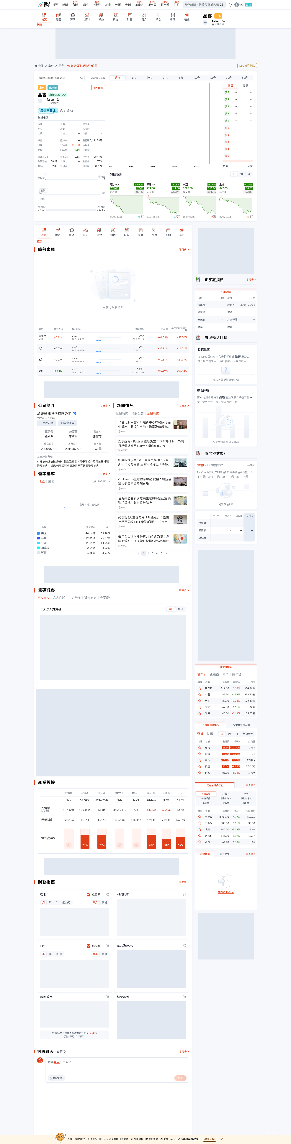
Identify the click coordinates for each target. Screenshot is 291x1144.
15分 (213, 77)
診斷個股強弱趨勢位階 (84, 65)
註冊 (248, 4)
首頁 (55, 4)
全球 (128, 4)
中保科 (208, 688)
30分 (229, 77)
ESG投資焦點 (247, 65)
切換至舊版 (99, 78)
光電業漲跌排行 (210, 725)
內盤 (225, 166)
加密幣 (139, 4)
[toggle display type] (107, 709)
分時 (117, 77)
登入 (241, 5)
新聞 (65, 4)
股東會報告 (67, 423)
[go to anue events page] (230, 4)
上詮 (221, 184)
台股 (75, 4)
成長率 (96, 709)
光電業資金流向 (241, 725)
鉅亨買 (152, 4)
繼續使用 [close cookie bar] (209, 1139)
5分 (181, 77)
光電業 (53, 87)
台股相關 (153, 413)
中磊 (207, 694)
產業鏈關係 (226, 667)
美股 (85, 4)
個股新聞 (122, 413)
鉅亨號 (165, 4)
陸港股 (96, 4)
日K (133, 77)
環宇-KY (114, 184)
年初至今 (248, 733)
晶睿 (61, 65)
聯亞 (185, 184)
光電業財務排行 (214, 803)
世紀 (207, 707)
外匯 (118, 4)
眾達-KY (151, 184)
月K (165, 77)
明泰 (207, 701)
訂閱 (176, 4)
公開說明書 (46, 423)
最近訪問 (224, 872)
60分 (245, 77)
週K (149, 77)
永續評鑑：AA (57, 94)
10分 (197, 77)
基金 (108, 4)
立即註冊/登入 (226, 910)
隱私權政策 (192, 1139)
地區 (42, 481)
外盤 (250, 166)
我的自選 (205, 872)
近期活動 (226, 292)
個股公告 (138, 413)
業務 (51, 481)
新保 (207, 713)
